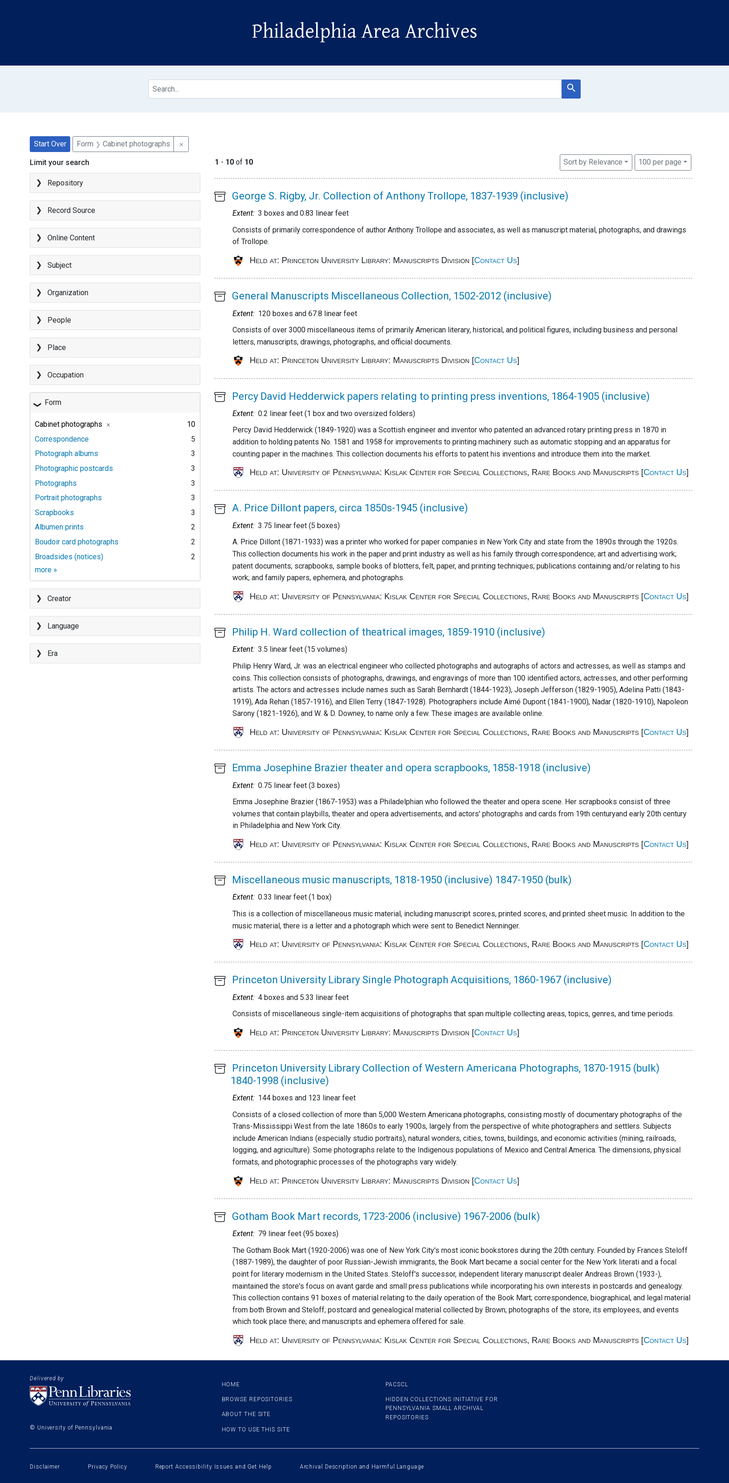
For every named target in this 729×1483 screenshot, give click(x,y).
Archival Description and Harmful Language (362, 1466)
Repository (65, 183)
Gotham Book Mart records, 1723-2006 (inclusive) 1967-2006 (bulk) (386, 1216)
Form (53, 402)
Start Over (50, 143)
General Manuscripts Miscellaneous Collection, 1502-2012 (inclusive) (392, 296)
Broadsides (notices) (69, 556)
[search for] (355, 89)
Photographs (56, 483)
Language (63, 626)
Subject (59, 265)
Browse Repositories (257, 1399)
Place (56, 347)
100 (660, 161)
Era (52, 653)
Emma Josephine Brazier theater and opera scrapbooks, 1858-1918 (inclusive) (411, 768)
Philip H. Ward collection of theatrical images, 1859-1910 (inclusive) (388, 632)
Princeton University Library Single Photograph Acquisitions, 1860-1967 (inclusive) (422, 980)
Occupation (65, 375)
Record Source (71, 210)
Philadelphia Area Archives (364, 31)
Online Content (71, 237)
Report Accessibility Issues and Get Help (213, 1466)
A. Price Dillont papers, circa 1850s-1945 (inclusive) (350, 508)
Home (231, 1384)
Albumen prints (59, 527)
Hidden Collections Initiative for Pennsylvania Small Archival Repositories (441, 1408)
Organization (67, 292)
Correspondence (62, 439)
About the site (246, 1414)
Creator (59, 598)
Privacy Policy (107, 1466)
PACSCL (396, 1384)
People (59, 320)
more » (46, 569)
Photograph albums (66, 453)
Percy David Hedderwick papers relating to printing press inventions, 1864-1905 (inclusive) (441, 396)
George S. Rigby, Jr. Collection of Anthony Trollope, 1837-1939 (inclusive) (400, 196)
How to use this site (256, 1429)
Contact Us (495, 260)
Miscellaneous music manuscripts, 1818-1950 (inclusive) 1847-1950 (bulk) (402, 880)
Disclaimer (45, 1466)
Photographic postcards (74, 468)
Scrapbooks (54, 512)
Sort (593, 162)
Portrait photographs (68, 497)
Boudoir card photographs (77, 541)
